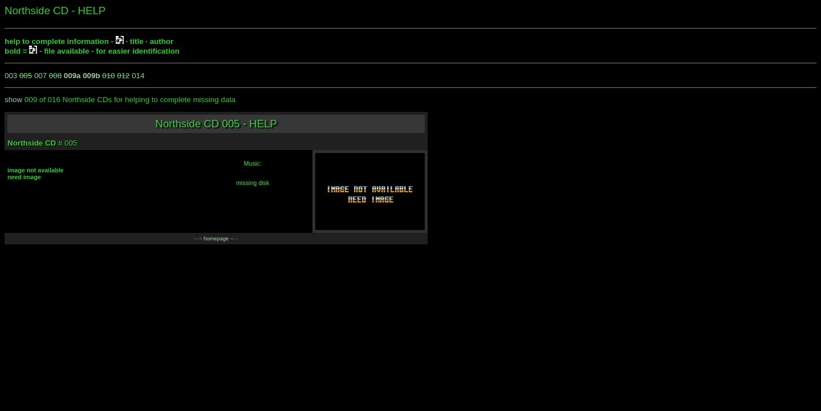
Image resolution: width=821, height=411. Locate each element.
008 (55, 75)
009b (91, 75)
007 (40, 75)
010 (108, 75)
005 (25, 75)
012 (123, 75)
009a (72, 75)
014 (138, 75)
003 (11, 75)
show (13, 99)
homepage (216, 238)
